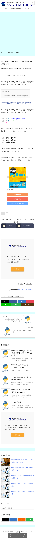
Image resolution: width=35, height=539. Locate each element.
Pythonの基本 (27, 68)
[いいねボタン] (3, 213)
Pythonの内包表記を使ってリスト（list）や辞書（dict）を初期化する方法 (21, 353)
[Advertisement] (17, 30)
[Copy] (27, 304)
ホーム (4, 53)
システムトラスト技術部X (25, 290)
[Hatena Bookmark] (22, 301)
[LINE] (6, 304)
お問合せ (17, 269)
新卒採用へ (7, 225)
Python (19, 53)
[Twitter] (5, 301)
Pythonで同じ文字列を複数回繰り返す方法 (15, 95)
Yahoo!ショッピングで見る (17, 203)
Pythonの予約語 (16, 402)
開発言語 (11, 53)
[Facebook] (13, 301)
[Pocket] (30, 301)
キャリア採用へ (23, 225)
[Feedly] (16, 304)
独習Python (10, 189)
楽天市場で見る (17, 199)
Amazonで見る (17, 194)
